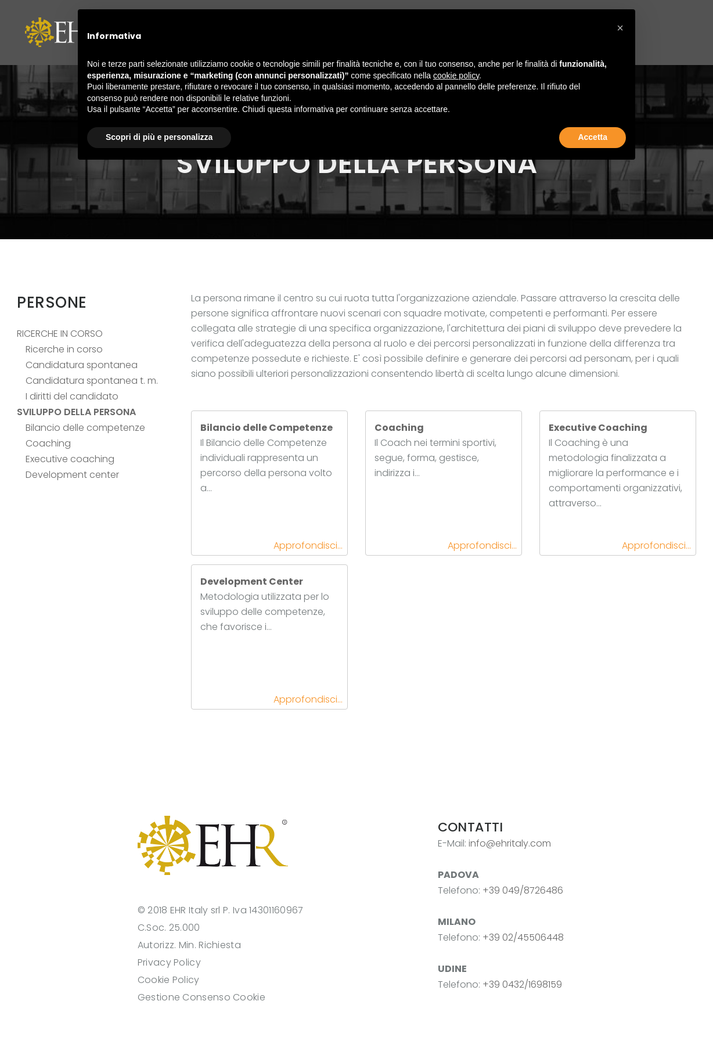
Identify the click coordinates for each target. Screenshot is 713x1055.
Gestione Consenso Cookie (201, 997)
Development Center (251, 581)
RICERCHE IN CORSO (60, 333)
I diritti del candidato (72, 396)
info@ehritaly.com (510, 843)
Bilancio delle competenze (85, 427)
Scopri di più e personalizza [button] (159, 137)
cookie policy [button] (456, 75)
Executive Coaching (598, 427)
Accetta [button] (592, 137)
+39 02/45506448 (523, 937)
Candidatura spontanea (82, 365)
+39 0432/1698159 (522, 984)
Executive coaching (70, 459)
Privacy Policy (169, 962)
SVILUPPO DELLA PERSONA (76, 412)
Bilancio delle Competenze (266, 427)
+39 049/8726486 (522, 890)
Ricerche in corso (64, 349)
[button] (620, 28)
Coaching (48, 443)
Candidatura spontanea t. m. (92, 380)
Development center (72, 474)
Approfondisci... (308, 545)
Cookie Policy (169, 979)
